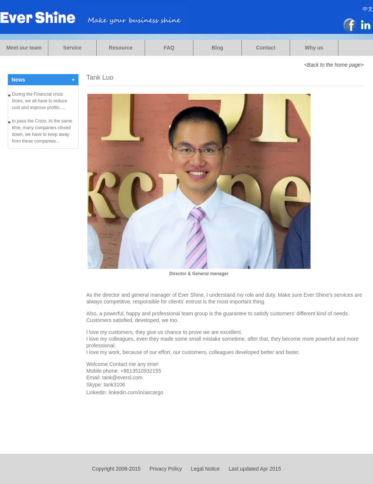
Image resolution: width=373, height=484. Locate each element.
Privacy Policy (165, 469)
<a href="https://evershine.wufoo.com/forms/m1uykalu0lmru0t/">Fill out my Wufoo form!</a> (43, 205)
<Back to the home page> (334, 65)
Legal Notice (205, 469)
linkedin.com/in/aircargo (136, 392)
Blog (217, 48)
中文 (368, 9)
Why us (314, 48)
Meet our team (24, 48)
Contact (265, 48)
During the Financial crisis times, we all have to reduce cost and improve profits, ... (39, 101)
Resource (121, 48)
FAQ (169, 48)
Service (72, 48)
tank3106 (114, 385)
